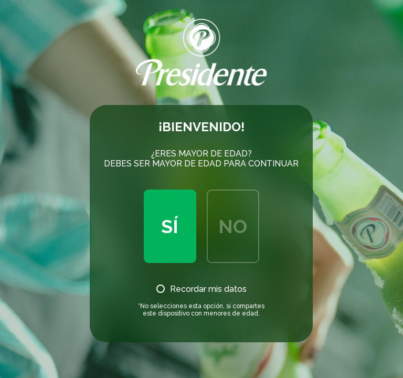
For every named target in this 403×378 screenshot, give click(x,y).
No (232, 226)
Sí (169, 226)
